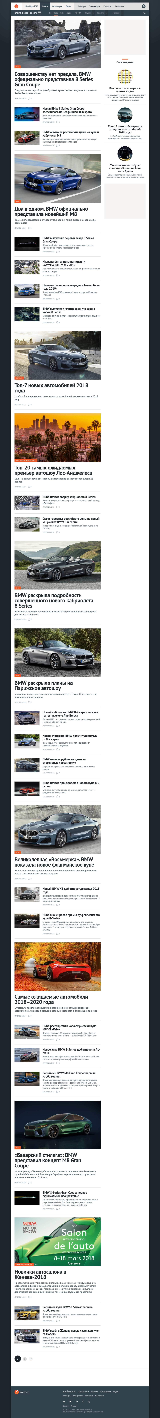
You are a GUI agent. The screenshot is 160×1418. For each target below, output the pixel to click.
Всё (50, 13)
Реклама (73, 1406)
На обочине (119, 6)
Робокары (82, 6)
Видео (68, 6)
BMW (79, 13)
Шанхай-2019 (83, 1391)
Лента (56, 13)
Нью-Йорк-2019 (32, 6)
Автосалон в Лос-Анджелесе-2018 (25, 460)
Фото (62, 13)
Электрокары (94, 6)
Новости (45, 6)
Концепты (107, 6)
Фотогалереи (57, 6)
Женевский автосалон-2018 (24, 1264)
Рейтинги (19, 378)
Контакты (65, 1406)
